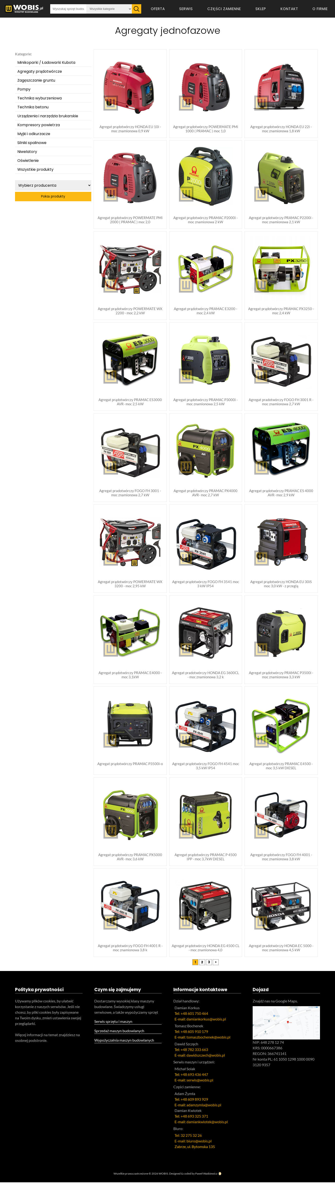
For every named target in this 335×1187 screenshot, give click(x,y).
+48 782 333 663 (194, 1054)
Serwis (186, 8)
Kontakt (289, 8)
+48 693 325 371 (194, 1121)
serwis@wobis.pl (200, 1084)
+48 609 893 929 (194, 1104)
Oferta (158, 8)
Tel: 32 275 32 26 (188, 1140)
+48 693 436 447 (194, 1079)
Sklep (260, 8)
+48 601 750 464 (194, 1018)
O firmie (320, 8)
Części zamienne (224, 8)
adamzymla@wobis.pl (204, 1109)
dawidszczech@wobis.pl (206, 1060)
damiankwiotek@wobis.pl (207, 1126)
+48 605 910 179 (194, 1036)
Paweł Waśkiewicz (206, 1178)
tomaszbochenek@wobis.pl (208, 1041)
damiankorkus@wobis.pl (206, 1023)
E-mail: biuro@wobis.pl (193, 1145)
